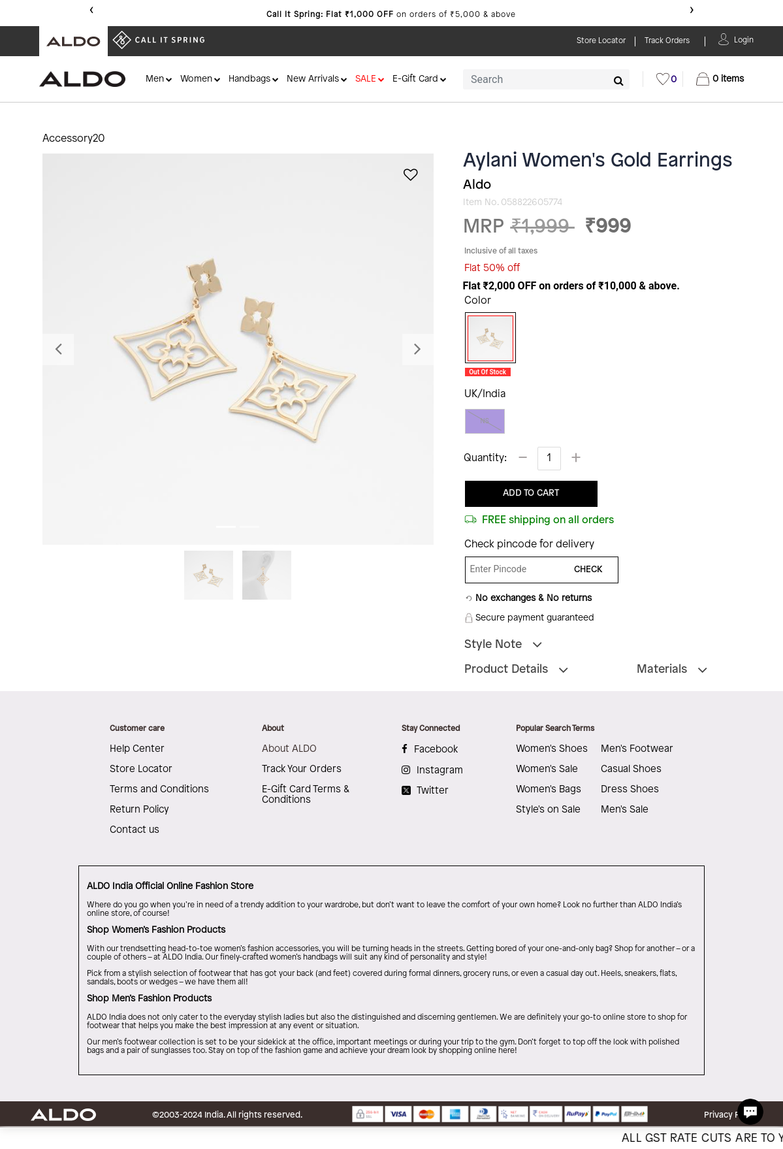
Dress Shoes (630, 790)
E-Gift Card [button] (415, 79)
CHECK (588, 570)
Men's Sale (624, 810)
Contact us (134, 830)
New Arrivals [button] (313, 79)
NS (485, 421)
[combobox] (546, 79)
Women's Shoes (552, 749)
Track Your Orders (302, 769)
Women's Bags (548, 790)
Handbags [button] (249, 79)
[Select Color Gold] (486, 338)
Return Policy (139, 810)
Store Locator (141, 769)
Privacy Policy (731, 1115)
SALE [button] (365, 79)
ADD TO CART (531, 493)
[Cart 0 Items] (720, 79)
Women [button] (196, 79)
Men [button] (155, 79)
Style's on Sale (548, 810)
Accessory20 (73, 138)
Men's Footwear (637, 749)
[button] (744, 39)
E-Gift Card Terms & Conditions (305, 795)
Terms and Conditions (159, 790)
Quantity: (485, 458)
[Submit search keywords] (619, 80)
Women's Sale (547, 769)
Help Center (137, 749)
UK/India (484, 394)
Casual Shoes (631, 769)
